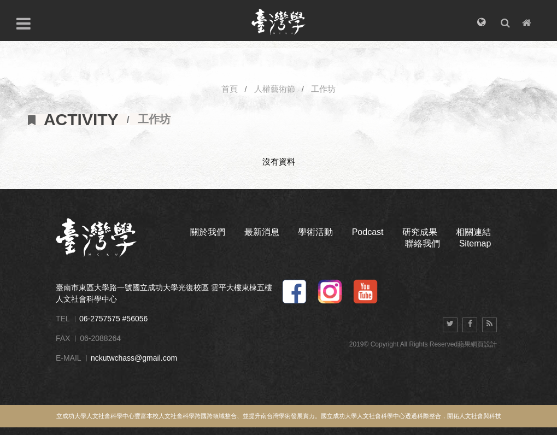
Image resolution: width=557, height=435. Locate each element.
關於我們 (207, 232)
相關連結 (473, 232)
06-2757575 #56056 (113, 318)
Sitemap (475, 243)
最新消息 (261, 232)
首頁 (229, 88)
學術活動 (315, 232)
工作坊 (323, 88)
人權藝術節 (274, 88)
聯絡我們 (422, 243)
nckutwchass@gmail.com (134, 358)
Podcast (368, 232)
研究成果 (419, 232)
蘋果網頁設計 (477, 344)
